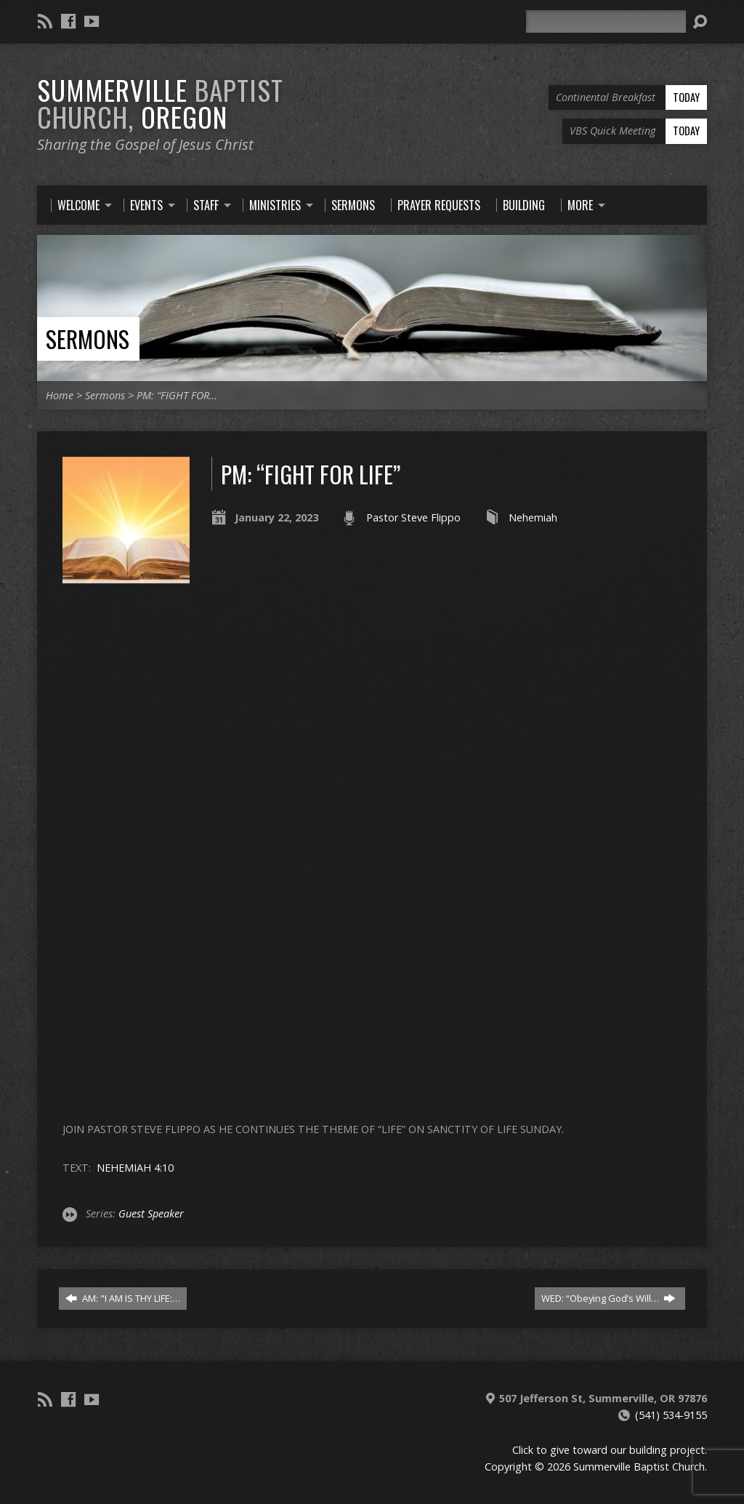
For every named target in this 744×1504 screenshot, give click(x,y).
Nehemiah (533, 517)
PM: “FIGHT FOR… (177, 395)
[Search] (606, 21)
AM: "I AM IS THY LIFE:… (122, 1298)
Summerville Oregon (160, 103)
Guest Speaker (151, 1213)
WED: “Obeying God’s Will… (608, 1298)
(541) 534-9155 (671, 1415)
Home (59, 395)
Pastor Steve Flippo (413, 517)
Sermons (87, 338)
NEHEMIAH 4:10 (135, 1168)
